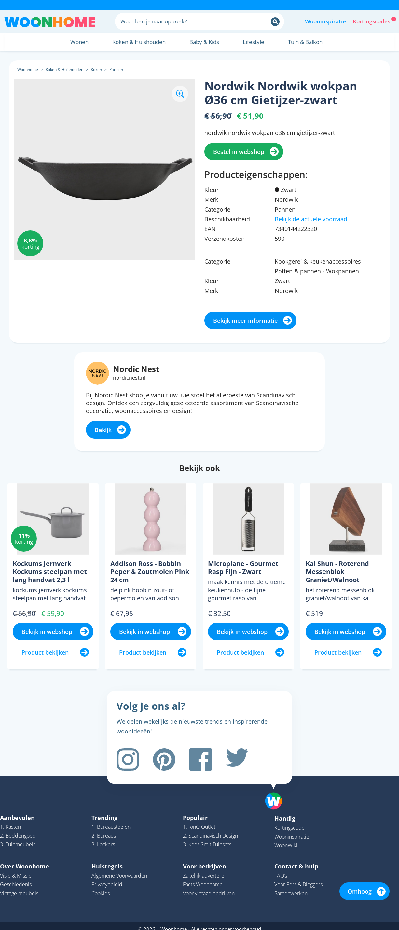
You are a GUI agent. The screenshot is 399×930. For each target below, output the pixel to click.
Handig (284, 812)
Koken (96, 69)
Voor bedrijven (204, 860)
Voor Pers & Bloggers (298, 878)
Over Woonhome (24, 860)
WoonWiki (285, 839)
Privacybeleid (106, 878)
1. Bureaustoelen (111, 821)
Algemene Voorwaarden (119, 869)
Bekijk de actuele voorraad (311, 219)
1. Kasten (10, 821)
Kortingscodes (372, 21)
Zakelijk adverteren (205, 869)
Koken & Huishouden (64, 69)
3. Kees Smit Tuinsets (207, 838)
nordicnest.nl (129, 377)
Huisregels (107, 860)
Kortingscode (289, 822)
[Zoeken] (275, 21)
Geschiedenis (16, 878)
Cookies (100, 887)
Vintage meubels (19, 887)
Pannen (116, 69)
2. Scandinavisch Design (210, 829)
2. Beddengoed (18, 829)
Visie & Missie (16, 869)
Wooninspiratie (325, 21)
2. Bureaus (103, 829)
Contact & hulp (296, 860)
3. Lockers (103, 838)
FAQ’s (280, 869)
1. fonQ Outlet (199, 821)
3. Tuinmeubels (17, 838)
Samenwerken (291, 887)
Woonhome (27, 69)
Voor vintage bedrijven (209, 887)
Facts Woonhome (203, 878)
